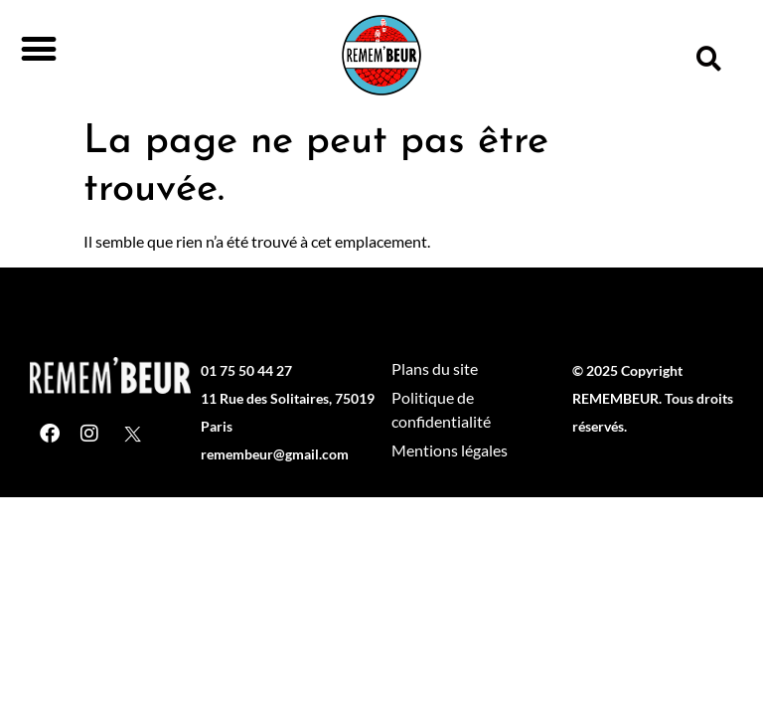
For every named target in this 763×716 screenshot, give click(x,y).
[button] (38, 48)
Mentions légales (449, 450)
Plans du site (434, 368)
